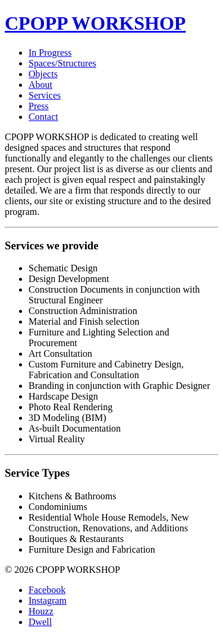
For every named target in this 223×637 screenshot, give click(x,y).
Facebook (47, 590)
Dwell (40, 622)
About (40, 85)
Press (39, 106)
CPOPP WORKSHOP (95, 23)
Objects (43, 74)
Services (45, 95)
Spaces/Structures (62, 63)
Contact (43, 117)
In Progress (50, 52)
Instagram (48, 600)
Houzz (41, 611)
